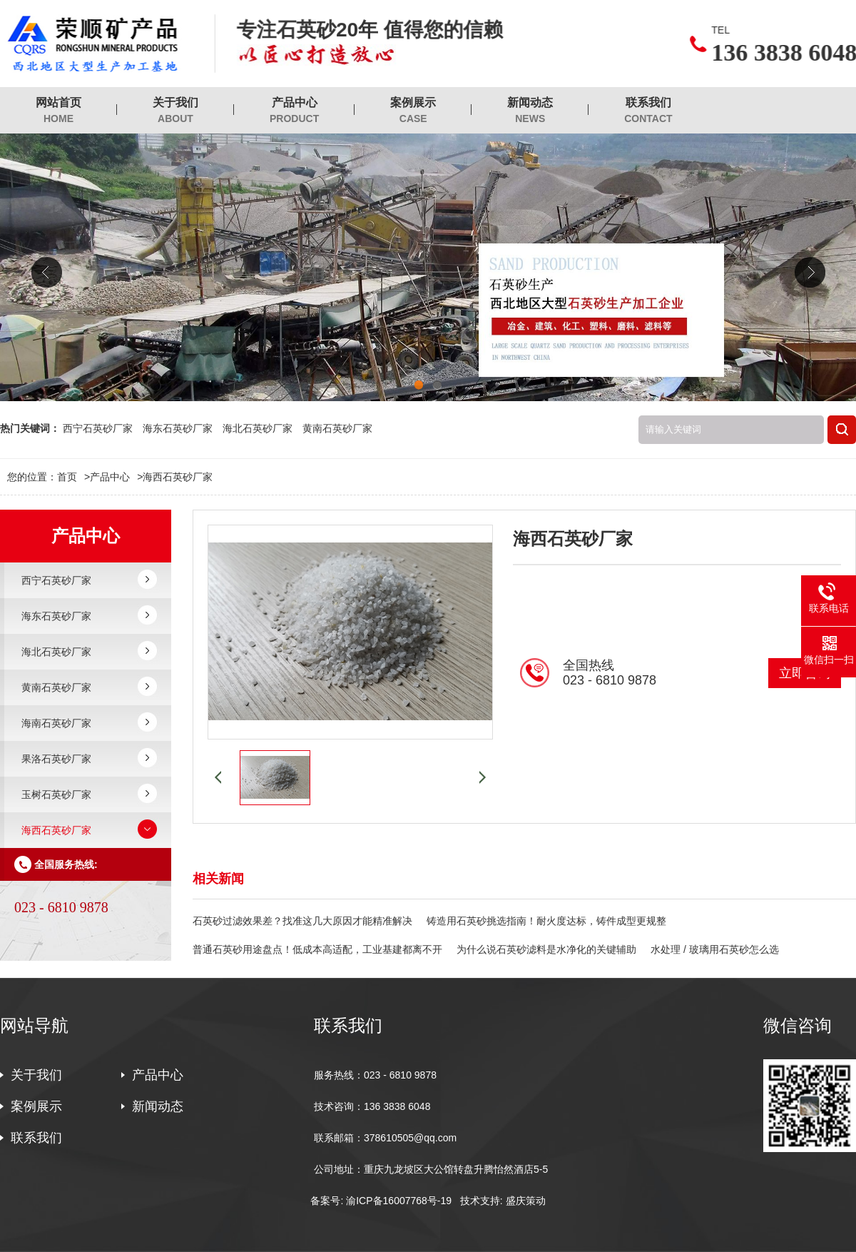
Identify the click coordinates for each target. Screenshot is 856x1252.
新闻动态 (530, 111)
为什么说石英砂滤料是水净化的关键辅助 (546, 949)
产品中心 (294, 111)
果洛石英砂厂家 (56, 758)
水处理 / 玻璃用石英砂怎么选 (715, 949)
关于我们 (175, 111)
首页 (73, 477)
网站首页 (58, 111)
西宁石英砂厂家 (98, 428)
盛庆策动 (526, 1200)
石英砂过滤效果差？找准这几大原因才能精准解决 (302, 921)
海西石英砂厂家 (178, 477)
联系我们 (648, 111)
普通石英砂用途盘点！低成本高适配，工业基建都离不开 (317, 949)
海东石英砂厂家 (178, 428)
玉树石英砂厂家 (56, 794)
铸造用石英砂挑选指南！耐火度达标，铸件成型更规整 (546, 921)
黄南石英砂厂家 (337, 428)
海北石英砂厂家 (257, 428)
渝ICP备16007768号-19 (399, 1200)
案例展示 (413, 111)
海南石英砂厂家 (56, 723)
